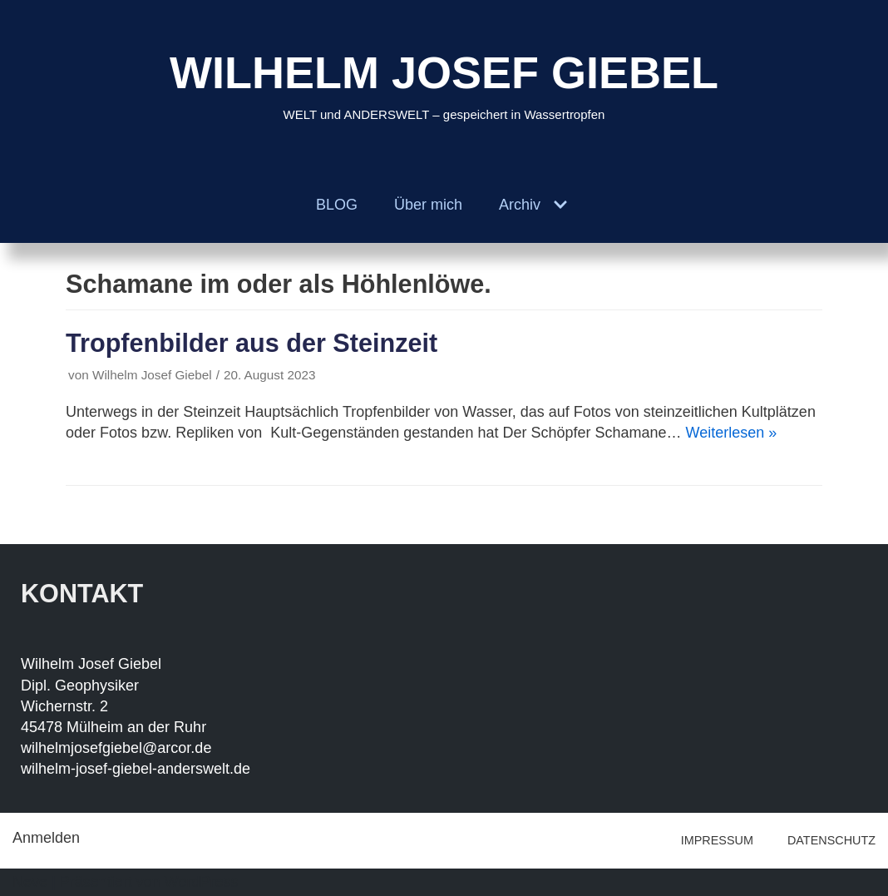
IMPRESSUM (717, 840)
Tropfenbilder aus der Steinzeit (251, 343)
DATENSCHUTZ (831, 840)
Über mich (428, 204)
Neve (29, 882)
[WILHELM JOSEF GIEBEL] (444, 84)
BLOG (337, 204)
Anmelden (46, 837)
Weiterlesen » (731, 432)
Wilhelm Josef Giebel (152, 375)
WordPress (202, 882)
